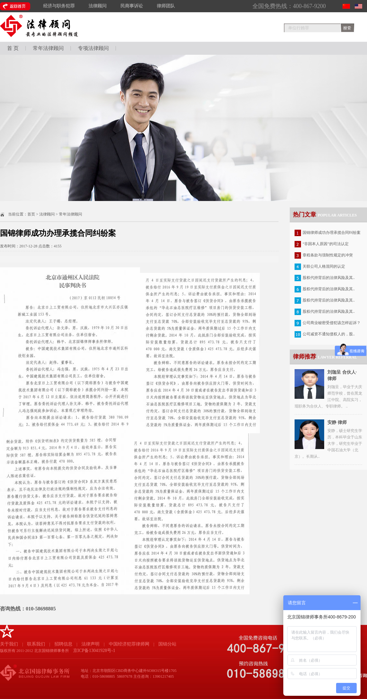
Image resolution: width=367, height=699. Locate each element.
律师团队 (166, 6)
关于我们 (9, 644)
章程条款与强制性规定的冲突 (328, 255)
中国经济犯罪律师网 (129, 644)
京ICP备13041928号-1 (94, 650)
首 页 (13, 48)
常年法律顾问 (48, 48)
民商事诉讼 (131, 6)
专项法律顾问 (93, 48)
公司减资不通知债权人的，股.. (329, 334)
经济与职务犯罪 (59, 6)
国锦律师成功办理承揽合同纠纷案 (332, 232)
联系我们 (36, 644)
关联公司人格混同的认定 (324, 266)
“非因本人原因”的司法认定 (326, 244)
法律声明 (90, 644)
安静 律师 (337, 422)
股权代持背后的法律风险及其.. (329, 277)
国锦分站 (167, 644)
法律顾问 (98, 6)
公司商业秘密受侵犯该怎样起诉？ (332, 323)
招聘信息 (63, 644)
